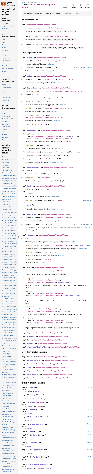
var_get (28, 278)
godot (9, 3)
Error (71, 79)
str (50, 101)
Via (76, 136)
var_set (28, 291)
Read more (50, 64)
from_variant (30, 159)
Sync (29, 367)
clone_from (30, 68)
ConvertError (67, 138)
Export (30, 343)
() (66, 79)
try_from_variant (32, 152)
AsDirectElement (37, 464)
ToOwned (33, 442)
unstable (83, 68)
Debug (29, 76)
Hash (29, 186)
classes (29, 2)
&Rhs (43, 224)
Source (89, 68)
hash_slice (30, 200)
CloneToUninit (36, 424)
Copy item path (30, 7)
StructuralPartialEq (36, 347)
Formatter (47, 79)
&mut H (61, 200)
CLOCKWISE (36, 36)
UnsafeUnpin (32, 374)
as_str (28, 101)
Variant (53, 152)
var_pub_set (30, 318)
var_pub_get (30, 307)
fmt (26, 79)
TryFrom (36, 450)
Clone (29, 57)
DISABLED (35, 28)
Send (29, 364)
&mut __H (50, 189)
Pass (29, 238)
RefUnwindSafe (33, 360)
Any (31, 388)
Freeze (30, 357)
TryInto (36, 457)
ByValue (37, 238)
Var (28, 267)
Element (30, 336)
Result (61, 79)
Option (51, 91)
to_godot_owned (31, 252)
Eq (28, 340)
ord (26, 94)
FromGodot (31, 130)
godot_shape (30, 177)
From (32, 431)
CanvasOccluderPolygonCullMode (41, 25)
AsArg (32, 395)
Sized (32, 206)
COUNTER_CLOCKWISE (39, 44)
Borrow (33, 409)
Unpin (29, 371)
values (28, 108)
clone (27, 61)
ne (26, 224)
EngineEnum (32, 88)
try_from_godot (31, 134)
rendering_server (38, 2)
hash (27, 189)
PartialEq (31, 214)
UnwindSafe (32, 378)
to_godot (29, 245)
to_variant (30, 259)
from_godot (30, 145)
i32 (43, 91)
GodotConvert (67, 136)
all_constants (31, 115)
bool (74, 217)
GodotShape (45, 177)
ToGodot (30, 235)
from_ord (29, 124)
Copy (29, 333)
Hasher (31, 193)
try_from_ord (30, 91)
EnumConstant (29, 117)
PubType (30, 271)
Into (35, 435)
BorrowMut (34, 417)
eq (26, 217)
